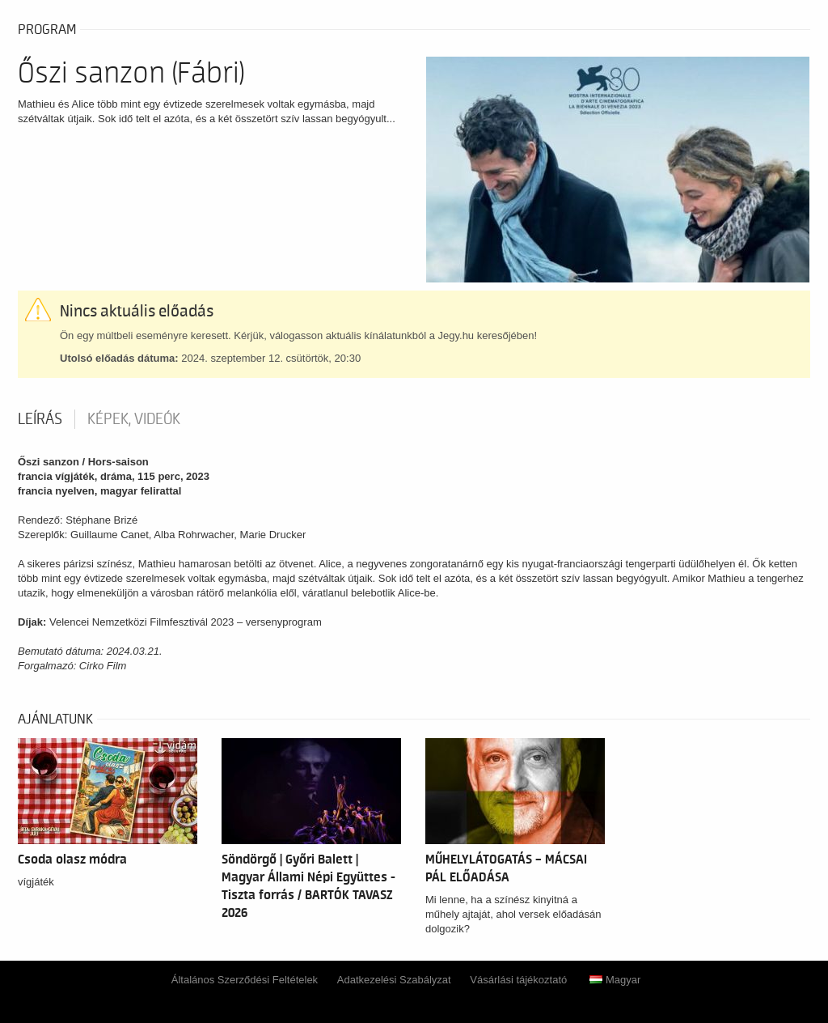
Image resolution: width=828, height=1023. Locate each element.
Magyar (614, 980)
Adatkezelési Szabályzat (394, 980)
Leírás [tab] (40, 419)
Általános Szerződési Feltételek (244, 980)
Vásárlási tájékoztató (518, 980)
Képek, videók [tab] (133, 419)
